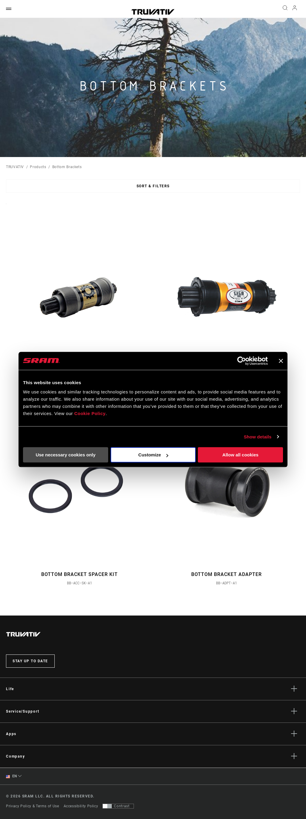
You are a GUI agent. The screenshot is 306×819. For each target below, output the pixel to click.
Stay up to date (30, 661)
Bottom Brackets (67, 167)
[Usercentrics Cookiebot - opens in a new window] (241, 360)
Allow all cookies (240, 454)
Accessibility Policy (81, 806)
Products (38, 167)
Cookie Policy (89, 413)
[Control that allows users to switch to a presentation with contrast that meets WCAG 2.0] (118, 806)
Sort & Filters (153, 186)
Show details (258, 436)
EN (11, 776)
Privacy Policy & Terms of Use (32, 806)
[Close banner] (281, 361)
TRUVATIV (15, 167)
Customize (153, 454)
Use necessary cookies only (65, 454)
